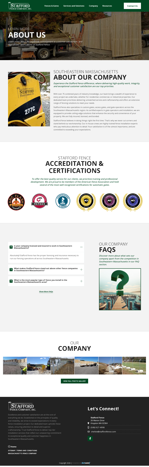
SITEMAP (11, 450)
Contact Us (132, 6)
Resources (107, 6)
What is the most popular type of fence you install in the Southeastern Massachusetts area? (40, 281)
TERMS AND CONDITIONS (27, 450)
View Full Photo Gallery (74, 381)
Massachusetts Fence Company (22, 453)
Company (93, 6)
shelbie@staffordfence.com (103, 431)
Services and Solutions (73, 6)
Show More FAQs (46, 291)
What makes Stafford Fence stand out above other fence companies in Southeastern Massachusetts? (46, 269)
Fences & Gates (52, 6)
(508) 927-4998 (98, 427)
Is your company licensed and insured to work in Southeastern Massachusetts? (43, 247)
